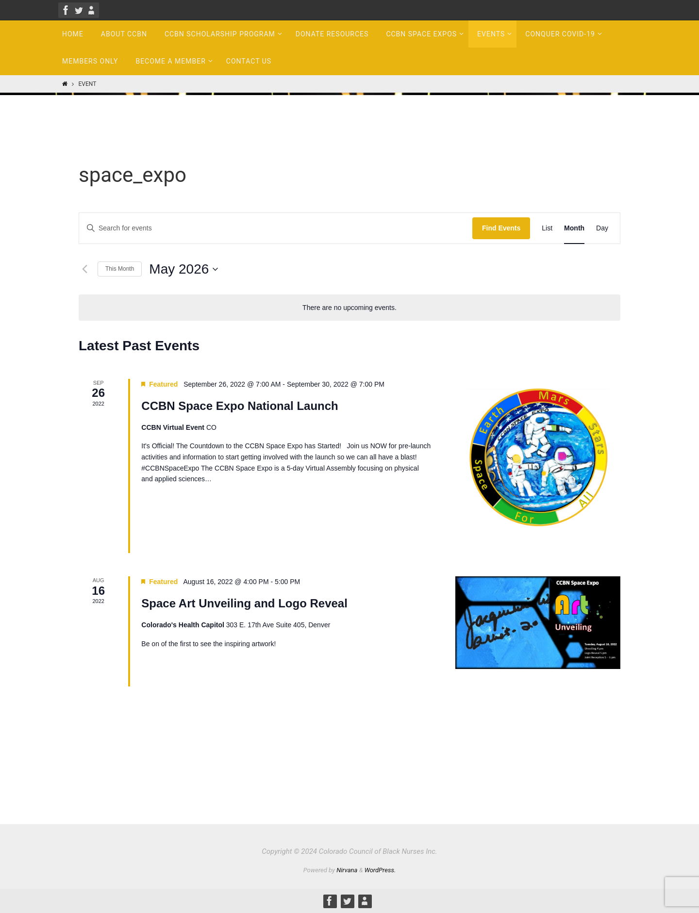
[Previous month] (84, 269)
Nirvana (346, 870)
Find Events (501, 228)
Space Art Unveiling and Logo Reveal (244, 603)
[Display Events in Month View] (574, 228)
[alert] (349, 307)
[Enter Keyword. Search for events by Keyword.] (275, 228)
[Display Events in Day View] (602, 228)
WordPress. (380, 870)
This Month (119, 268)
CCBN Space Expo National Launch (239, 405)
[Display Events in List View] (547, 228)
